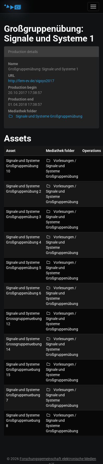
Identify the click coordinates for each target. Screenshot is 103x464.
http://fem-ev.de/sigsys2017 (31, 81)
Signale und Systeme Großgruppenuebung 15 (23, 369)
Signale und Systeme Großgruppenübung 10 (23, 166)
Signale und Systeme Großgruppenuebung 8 (23, 420)
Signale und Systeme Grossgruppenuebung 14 (24, 344)
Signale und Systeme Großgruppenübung (45, 116)
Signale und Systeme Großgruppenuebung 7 (23, 395)
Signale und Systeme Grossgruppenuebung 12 (24, 318)
